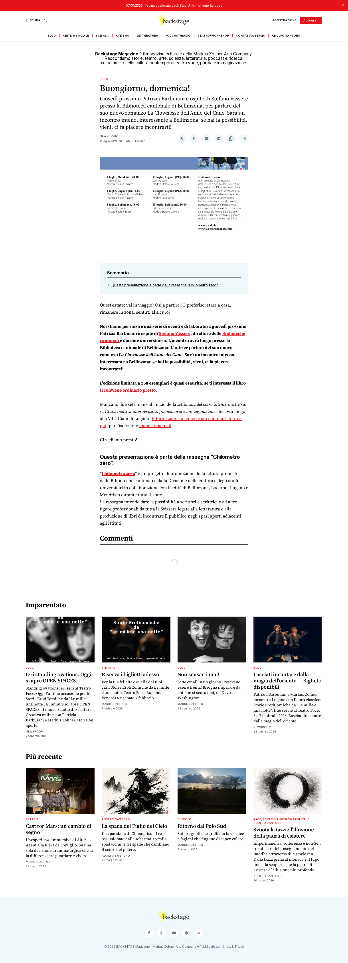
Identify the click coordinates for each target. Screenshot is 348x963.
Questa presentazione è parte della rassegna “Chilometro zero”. (164, 285)
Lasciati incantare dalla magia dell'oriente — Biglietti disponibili (287, 680)
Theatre (108, 667)
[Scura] (33, 20)
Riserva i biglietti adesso (130, 674)
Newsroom (109, 135)
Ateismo (122, 35)
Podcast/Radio (178, 35)
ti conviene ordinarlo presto (128, 390)
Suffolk (184, 819)
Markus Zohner (114, 704)
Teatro (32, 819)
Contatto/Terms (250, 35)
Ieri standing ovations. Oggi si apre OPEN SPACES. (58, 677)
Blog (52, 35)
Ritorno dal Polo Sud (202, 826)
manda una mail (155, 425)
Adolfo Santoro (286, 35)
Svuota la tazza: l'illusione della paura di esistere (283, 832)
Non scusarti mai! (198, 674)
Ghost (226, 946)
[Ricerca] (45, 20)
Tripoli (239, 946)
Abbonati (311, 20)
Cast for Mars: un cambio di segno (58, 829)
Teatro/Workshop (213, 35)
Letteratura (147, 35)
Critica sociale (76, 35)
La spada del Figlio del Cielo (134, 826)
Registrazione (284, 20)
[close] (342, 5)
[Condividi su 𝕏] (181, 138)
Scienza (102, 35)
